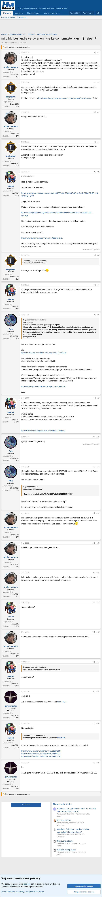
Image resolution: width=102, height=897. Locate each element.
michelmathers (9, 43)
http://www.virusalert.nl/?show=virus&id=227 (40, 754)
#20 (98, 763)
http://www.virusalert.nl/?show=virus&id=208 (40, 751)
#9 (98, 398)
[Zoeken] (98, 13)
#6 (98, 255)
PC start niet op (64, 820)
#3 (98, 112)
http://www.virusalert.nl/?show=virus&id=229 (40, 756)
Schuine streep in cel (66, 850)
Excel (59, 846)
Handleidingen (33, 13)
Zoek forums (21, 17)
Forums (7, 13)
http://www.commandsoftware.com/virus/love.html (43, 431)
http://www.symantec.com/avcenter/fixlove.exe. (42, 238)
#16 (98, 632)
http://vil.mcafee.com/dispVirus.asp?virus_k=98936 (43, 353)
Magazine (19, 13)
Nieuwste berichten (62, 804)
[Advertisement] (49, 27)
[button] (59, 13)
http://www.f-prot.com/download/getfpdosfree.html (43, 386)
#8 (98, 315)
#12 (98, 513)
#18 (98, 692)
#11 (98, 466)
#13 (98, 543)
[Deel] (95, 52)
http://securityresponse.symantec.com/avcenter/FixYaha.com (65, 98)
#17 (98, 662)
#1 (98, 53)
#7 (98, 285)
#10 (98, 437)
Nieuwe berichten (8, 17)
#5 (98, 172)
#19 (98, 724)
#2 (98, 82)
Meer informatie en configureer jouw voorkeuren (22, 891)
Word (59, 816)
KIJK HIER (61, 702)
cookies (27, 884)
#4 (98, 142)
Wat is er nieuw (51, 13)
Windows (60, 825)
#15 (98, 602)
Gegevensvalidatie (65, 841)
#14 (98, 573)
